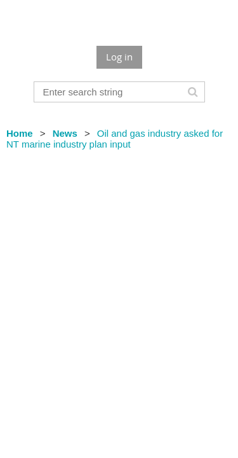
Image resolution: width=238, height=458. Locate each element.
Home (19, 133)
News (65, 133)
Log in (119, 56)
